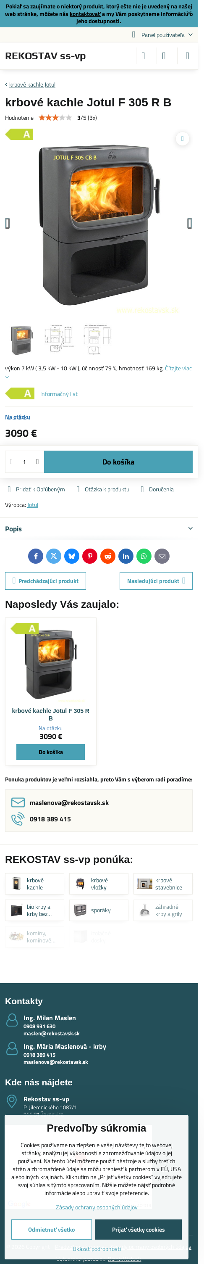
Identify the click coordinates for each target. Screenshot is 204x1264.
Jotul (32, 504)
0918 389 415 (39, 1054)
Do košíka (118, 461)
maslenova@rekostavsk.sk (56, 1062)
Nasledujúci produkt (156, 580)
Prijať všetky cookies (138, 1229)
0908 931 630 (39, 1026)
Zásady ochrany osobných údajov (97, 1207)
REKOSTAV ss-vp (45, 56)
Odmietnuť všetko (51, 1229)
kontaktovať (85, 13)
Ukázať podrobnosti (97, 1249)
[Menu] (188, 55)
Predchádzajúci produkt (46, 580)
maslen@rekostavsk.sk (52, 1033)
